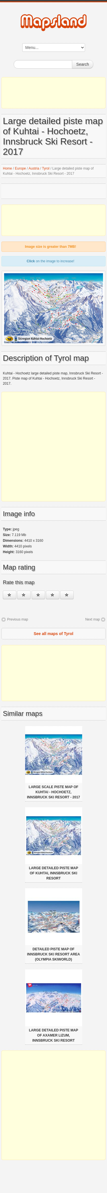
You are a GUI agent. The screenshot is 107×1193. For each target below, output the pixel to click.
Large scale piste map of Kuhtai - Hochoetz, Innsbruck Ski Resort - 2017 (53, 792)
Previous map (17, 619)
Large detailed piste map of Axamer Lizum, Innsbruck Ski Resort (53, 1035)
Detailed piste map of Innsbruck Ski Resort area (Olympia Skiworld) (53, 954)
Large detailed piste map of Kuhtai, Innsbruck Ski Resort (53, 873)
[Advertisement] (53, 93)
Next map (92, 619)
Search (82, 64)
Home (7, 168)
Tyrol (45, 168)
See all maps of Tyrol (53, 633)
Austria (34, 168)
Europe (20, 168)
